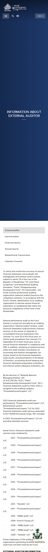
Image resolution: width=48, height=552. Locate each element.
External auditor (12, 230)
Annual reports (12, 249)
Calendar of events (13, 261)
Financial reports (12, 243)
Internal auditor (12, 236)
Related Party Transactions (17, 255)
